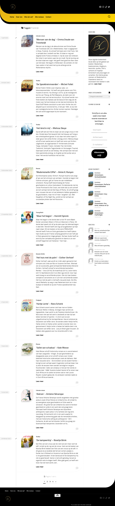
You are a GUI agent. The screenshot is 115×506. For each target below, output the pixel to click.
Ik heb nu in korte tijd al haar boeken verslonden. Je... (102, 263)
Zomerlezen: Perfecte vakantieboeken (102, 185)
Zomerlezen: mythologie (99, 214)
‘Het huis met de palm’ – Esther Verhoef (55, 256)
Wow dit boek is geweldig (102, 245)
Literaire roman (40, 36)
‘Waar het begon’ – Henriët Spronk (52, 215)
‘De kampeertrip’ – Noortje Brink (51, 438)
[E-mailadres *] (99, 144)
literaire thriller (40, 253)
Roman (38, 168)
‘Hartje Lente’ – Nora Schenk (49, 302)
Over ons (19, 17)
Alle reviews (39, 17)
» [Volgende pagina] (55, 480)
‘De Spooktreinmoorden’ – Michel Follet (55, 83)
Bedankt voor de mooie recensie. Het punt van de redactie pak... (102, 253)
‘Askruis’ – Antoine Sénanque (50, 392)
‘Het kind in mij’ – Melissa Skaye (51, 127)
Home (12, 17)
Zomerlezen (97, 173)
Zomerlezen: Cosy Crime (101, 195)
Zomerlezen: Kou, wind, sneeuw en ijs (102, 204)
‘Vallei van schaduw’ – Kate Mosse (52, 346)
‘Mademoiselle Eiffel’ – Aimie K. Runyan (55, 171)
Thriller (38, 80)
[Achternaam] (99, 137)
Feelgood (38, 299)
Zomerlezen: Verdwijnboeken (100, 176)
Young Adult (39, 211)
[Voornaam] (99, 130)
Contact (48, 17)
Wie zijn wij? (28, 17)
